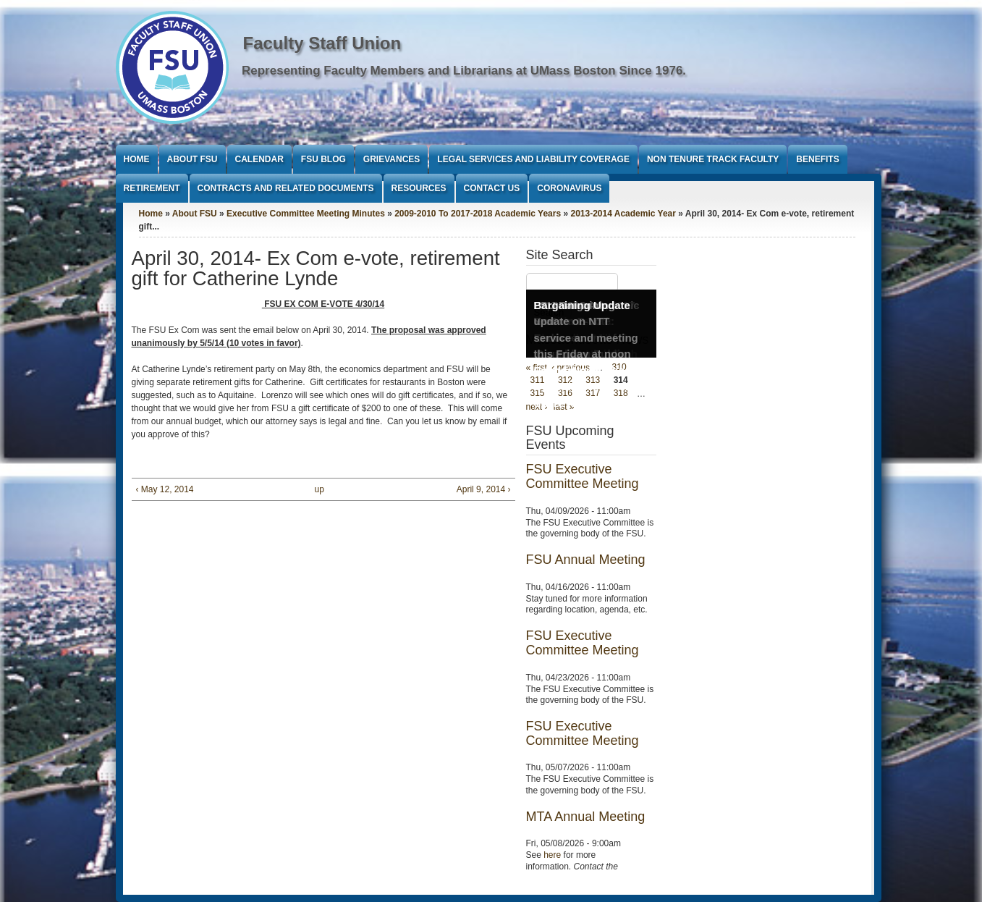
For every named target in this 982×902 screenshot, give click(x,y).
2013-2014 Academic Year (622, 213)
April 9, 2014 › (484, 489)
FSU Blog (323, 159)
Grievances (391, 159)
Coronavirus (569, 188)
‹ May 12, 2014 (165, 489)
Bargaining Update (582, 305)
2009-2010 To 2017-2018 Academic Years (477, 213)
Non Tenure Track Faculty (713, 159)
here (552, 855)
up (319, 489)
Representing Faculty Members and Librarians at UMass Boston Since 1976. (464, 70)
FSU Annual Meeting (586, 559)
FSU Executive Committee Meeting (582, 476)
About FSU (192, 159)
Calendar (259, 159)
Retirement (152, 188)
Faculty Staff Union (322, 43)
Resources (418, 188)
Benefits (817, 159)
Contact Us (492, 188)
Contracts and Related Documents (286, 188)
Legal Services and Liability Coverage (533, 159)
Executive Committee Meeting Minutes (306, 213)
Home (137, 159)
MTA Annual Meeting (586, 816)
